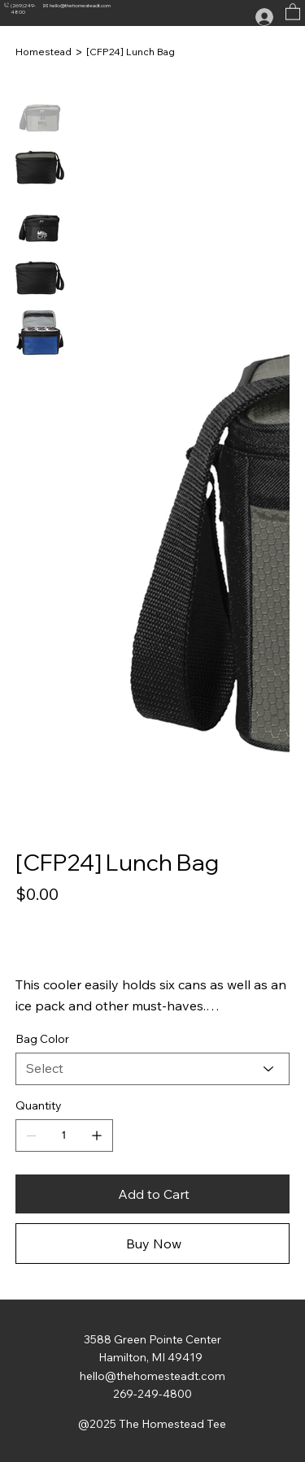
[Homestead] (43, 51)
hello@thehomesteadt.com (80, 5)
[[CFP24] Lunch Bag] (130, 51)
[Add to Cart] (152, 1193)
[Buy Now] (152, 1243)
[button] (292, 10)
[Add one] (97, 1135)
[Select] (152, 1069)
